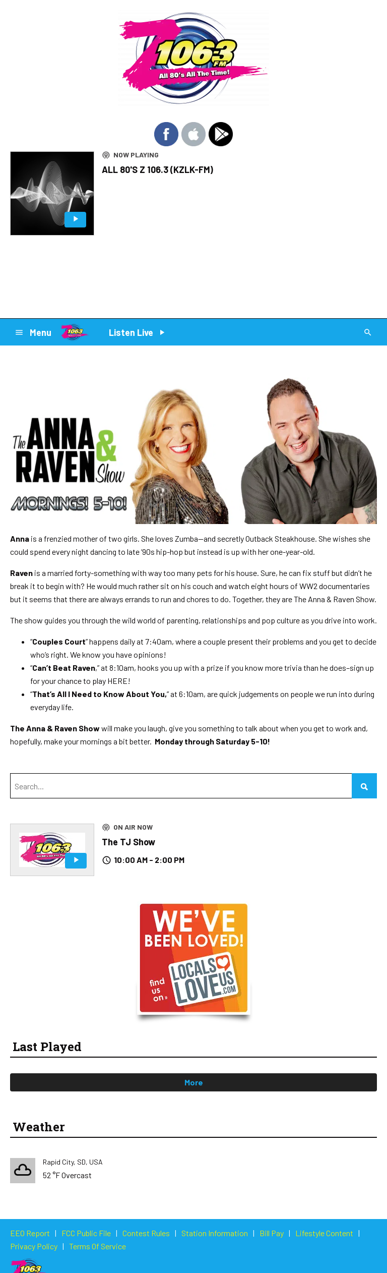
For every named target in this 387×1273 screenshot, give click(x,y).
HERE (117, 680)
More (193, 1082)
